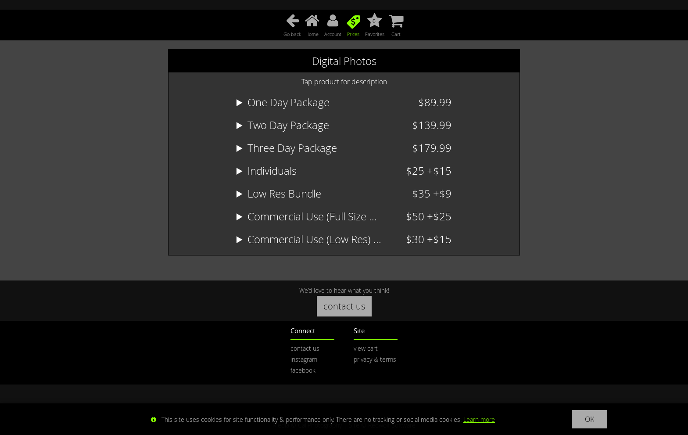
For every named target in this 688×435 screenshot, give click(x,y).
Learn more (479, 419)
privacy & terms (375, 359)
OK (589, 419)
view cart (366, 348)
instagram (303, 359)
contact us (344, 306)
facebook (302, 370)
